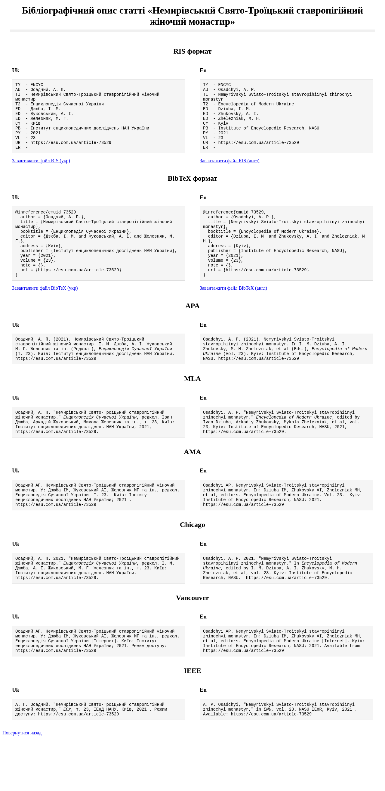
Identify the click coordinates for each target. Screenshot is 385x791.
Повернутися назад (22, 783)
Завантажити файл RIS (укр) (41, 173)
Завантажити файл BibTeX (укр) (45, 313)
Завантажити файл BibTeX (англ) (233, 313)
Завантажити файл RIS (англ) (230, 173)
